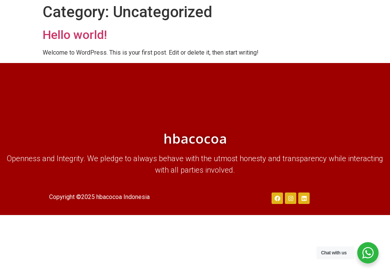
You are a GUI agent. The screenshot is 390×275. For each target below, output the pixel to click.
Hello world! (75, 35)
